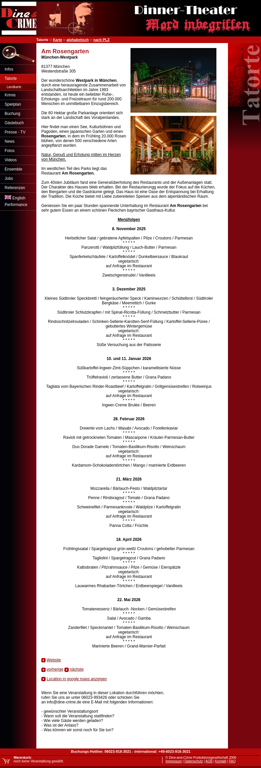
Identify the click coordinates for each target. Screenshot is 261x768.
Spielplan (13, 104)
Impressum (174, 761)
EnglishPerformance (16, 201)
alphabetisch (77, 40)
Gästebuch (14, 123)
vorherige (55, 669)
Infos (9, 69)
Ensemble (13, 169)
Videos (11, 160)
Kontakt (220, 761)
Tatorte (11, 78)
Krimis (10, 95)
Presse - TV (15, 132)
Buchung (12, 113)
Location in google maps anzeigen (77, 679)
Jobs (9, 178)
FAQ (232, 761)
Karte (57, 40)
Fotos (10, 150)
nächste (77, 669)
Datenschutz (194, 761)
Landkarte (14, 87)
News (10, 141)
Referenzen (15, 187)
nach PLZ (101, 40)
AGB (208, 761)
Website (54, 660)
